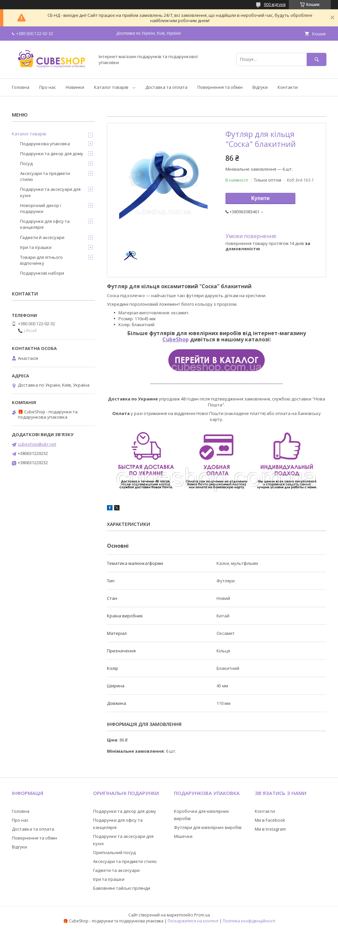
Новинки (75, 87)
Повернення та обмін (220, 87)
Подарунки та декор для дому (51, 153)
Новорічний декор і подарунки (40, 208)
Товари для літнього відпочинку (41, 260)
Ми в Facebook (270, 820)
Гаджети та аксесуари (116, 870)
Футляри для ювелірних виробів (208, 827)
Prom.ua (202, 915)
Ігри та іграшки (35, 247)
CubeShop (175, 339)
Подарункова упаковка (45, 144)
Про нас (47, 87)
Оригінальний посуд (114, 852)
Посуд (26, 163)
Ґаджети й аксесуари (42, 237)
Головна (20, 87)
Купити (260, 198)
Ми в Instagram (270, 829)
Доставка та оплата (166, 87)
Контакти (288, 87)
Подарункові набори (42, 273)
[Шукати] (316, 59)
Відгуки (260, 87)
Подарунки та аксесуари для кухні (50, 192)
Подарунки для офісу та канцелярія (45, 224)
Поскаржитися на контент (193, 921)
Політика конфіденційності (249, 921)
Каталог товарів (111, 87)
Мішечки (183, 836)
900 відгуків (275, 4)
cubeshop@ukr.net (37, 444)
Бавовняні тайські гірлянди (121, 888)
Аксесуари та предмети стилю (45, 176)
